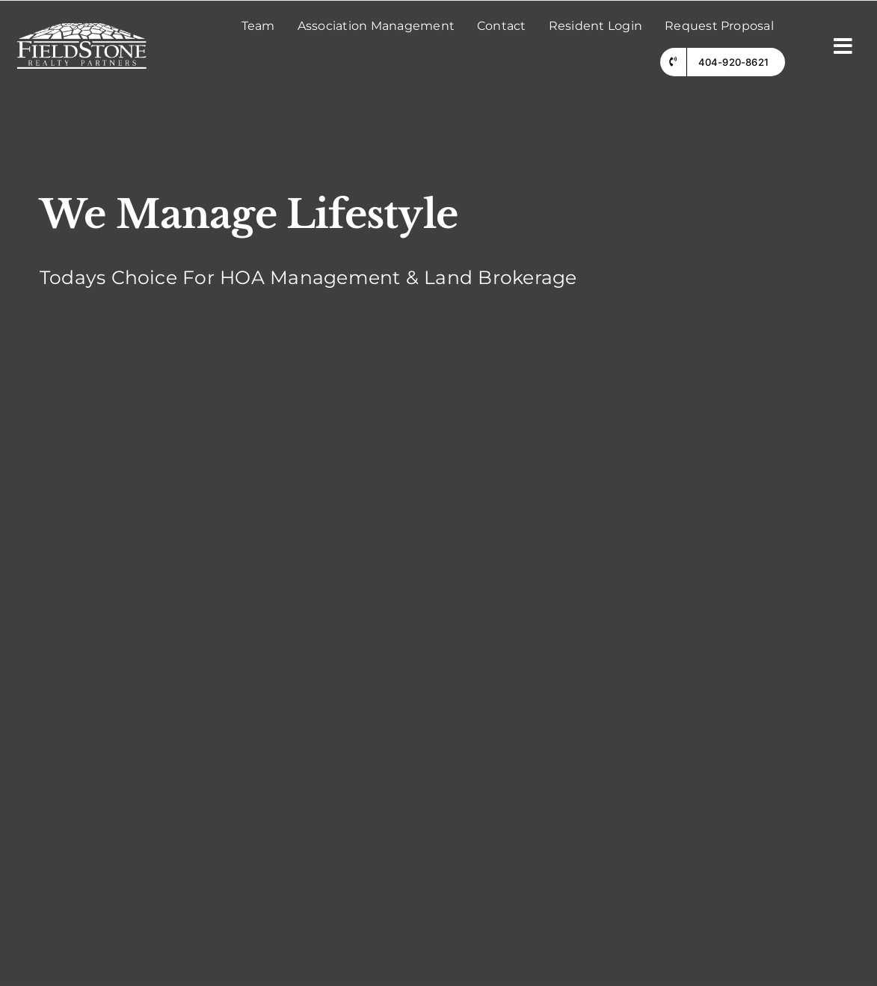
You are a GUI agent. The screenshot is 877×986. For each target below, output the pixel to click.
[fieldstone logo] (82, 29)
